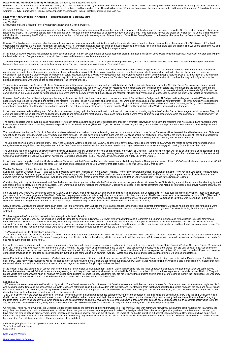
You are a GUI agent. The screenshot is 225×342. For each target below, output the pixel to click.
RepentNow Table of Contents (18, 339)
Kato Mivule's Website (14, 334)
